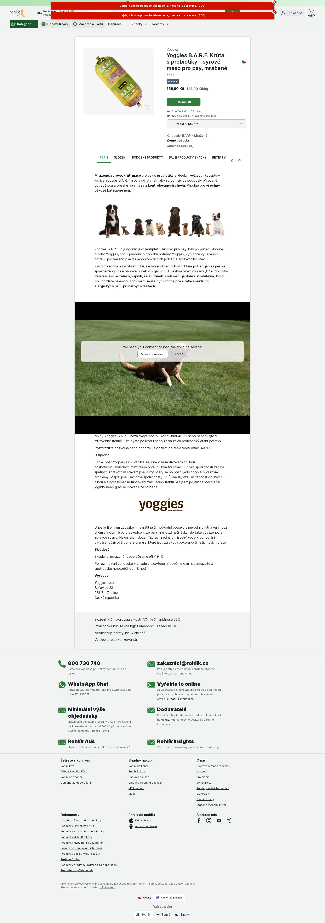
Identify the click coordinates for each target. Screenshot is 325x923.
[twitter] (228, 820)
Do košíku (184, 102)
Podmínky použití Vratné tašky (80, 853)
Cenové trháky (54, 24)
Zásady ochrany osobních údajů (81, 848)
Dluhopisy (202, 793)
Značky (139, 24)
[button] (291, 13)
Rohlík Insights (175, 741)
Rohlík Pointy (137, 771)
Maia (132, 793)
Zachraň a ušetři (88, 24)
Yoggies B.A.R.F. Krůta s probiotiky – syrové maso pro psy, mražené (206, 61)
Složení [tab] (120, 157)
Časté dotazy (205, 799)
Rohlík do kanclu (139, 766)
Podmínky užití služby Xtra (77, 825)
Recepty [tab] (219, 157)
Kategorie (23, 24)
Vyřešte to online (178, 684)
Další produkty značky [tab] (187, 157)
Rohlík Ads (81, 741)
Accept (179, 354)
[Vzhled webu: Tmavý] (182, 915)
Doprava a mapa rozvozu (212, 766)
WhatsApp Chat (88, 684)
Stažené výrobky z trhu (211, 804)
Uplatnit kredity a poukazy (145, 782)
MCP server (136, 788)
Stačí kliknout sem (181, 698)
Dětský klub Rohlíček (74, 771)
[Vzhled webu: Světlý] (163, 915)
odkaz (165, 719)
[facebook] (198, 820)
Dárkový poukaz (139, 777)
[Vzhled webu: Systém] (143, 915)
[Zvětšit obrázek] (148, 108)
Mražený (200, 136)
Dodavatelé (172, 709)
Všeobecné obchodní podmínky (81, 820)
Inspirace (117, 24)
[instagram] (208, 820)
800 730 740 (84, 663)
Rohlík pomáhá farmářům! (212, 788)
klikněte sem (107, 887)
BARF (186, 136)
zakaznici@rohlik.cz (183, 663)
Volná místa (203, 782)
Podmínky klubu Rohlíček (76, 837)
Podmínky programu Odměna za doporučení (89, 864)
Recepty (160, 24)
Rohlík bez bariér (71, 777)
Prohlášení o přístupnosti (77, 870)
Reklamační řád (70, 859)
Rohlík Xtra (67, 766)
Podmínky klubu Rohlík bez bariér (82, 842)
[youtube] (218, 820)
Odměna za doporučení (76, 782)
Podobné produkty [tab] (147, 157)
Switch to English (169, 897)
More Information (152, 354)
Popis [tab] (103, 157)
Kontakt (201, 771)
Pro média (203, 777)
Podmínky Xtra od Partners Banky (82, 831)
